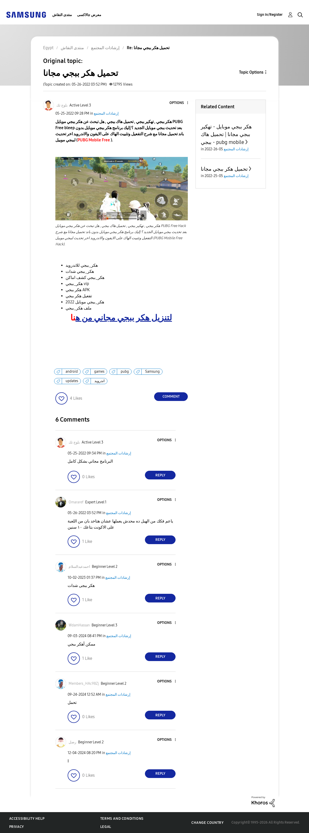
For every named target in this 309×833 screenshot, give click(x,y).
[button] (179, 103)
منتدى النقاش (62, 15)
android (72, 371)
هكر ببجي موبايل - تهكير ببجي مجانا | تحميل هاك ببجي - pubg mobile (226, 134)
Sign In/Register (270, 14)
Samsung (152, 371)
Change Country (207, 823)
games (99, 371)
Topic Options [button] (251, 72)
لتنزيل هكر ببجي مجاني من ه (124, 318)
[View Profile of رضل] (72, 742)
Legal (105, 827)
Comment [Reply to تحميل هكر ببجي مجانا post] (171, 396)
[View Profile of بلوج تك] (62, 105)
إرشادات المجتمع (106, 113)
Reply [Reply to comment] (160, 475)
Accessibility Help (27, 818)
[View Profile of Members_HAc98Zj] (84, 683)
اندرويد (99, 381)
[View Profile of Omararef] (76, 502)
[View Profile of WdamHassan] (79, 625)
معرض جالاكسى (89, 15)
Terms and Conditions (122, 818)
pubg (125, 371)
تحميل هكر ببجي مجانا (224, 169)
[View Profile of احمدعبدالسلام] (79, 567)
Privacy (16, 827)
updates (72, 381)
